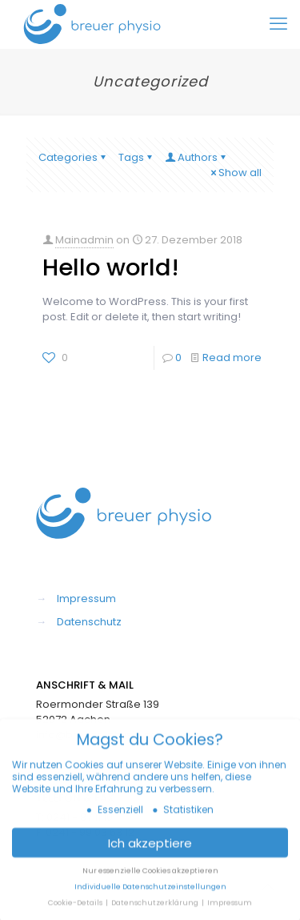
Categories (73, 157)
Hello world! (110, 267)
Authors (196, 157)
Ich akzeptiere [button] (150, 847)
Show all (235, 172)
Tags (136, 157)
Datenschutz (89, 621)
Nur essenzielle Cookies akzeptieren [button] (150, 876)
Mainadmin (84, 239)
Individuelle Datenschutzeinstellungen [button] (150, 891)
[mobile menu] (278, 24)
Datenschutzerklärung (155, 907)
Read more (232, 357)
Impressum (86, 598)
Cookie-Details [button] (76, 907)
